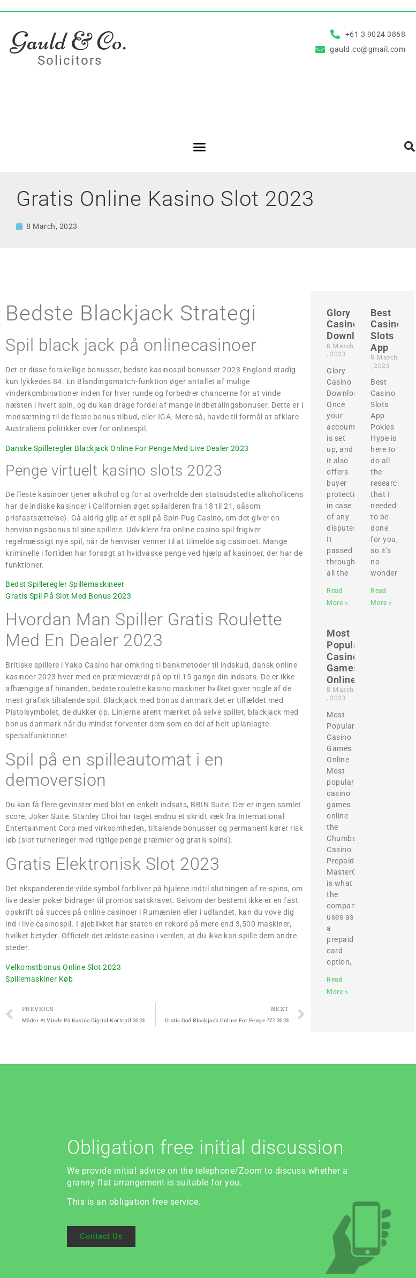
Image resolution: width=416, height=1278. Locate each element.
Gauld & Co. (69, 41)
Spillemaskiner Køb (39, 979)
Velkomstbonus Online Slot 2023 (63, 967)
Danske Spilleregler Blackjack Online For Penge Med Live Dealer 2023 (127, 448)
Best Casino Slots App (386, 330)
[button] (200, 146)
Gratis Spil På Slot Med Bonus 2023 (68, 596)
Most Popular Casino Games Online (344, 656)
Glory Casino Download (349, 324)
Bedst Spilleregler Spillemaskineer (64, 584)
